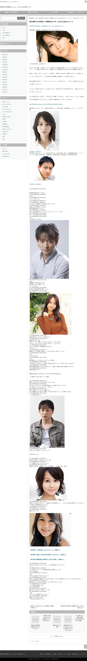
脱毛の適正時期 (6, 126)
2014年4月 (5, 81)
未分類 (4, 119)
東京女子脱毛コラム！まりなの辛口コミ (16, 7)
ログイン (4, 148)
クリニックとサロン (7, 109)
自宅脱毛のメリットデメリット (76, 12)
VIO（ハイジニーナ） (7, 104)
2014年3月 (5, 84)
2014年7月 (5, 76)
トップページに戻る (34, 641)
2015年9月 (5, 57)
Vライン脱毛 (54, 12)
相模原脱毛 (5, 124)
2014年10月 (5, 69)
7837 (4, 30)
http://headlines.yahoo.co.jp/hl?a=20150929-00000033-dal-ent (46, 104)
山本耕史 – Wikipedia (35, 184)
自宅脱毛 (4, 133)
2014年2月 (5, 86)
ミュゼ (4, 114)
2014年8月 (5, 74)
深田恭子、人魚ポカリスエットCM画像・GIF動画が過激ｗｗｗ (42, 606)
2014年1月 (5, 89)
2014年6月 (5, 79)
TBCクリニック (6, 101)
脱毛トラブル (5, 131)
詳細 (36, 18)
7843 (4, 27)
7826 (4, 37)
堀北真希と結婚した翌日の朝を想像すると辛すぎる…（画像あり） (49, 554)
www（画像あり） (6, 32)
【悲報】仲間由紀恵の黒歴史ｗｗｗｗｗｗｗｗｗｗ (35, 627)
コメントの (6, 153)
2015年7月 (5, 62)
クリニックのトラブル (7, 111)
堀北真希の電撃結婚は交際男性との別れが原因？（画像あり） (48, 559)
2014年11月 (5, 66)
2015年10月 (5, 54)
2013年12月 (5, 91)
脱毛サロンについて (7, 129)
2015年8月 (5, 59)
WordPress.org (6, 156)
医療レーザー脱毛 (32, 12)
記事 (3, 136)
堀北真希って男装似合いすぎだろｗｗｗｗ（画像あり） (46, 550)
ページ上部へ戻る (85, 647)
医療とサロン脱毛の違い (11, 12)
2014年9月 (5, 71)
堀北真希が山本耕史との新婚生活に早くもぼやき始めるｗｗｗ (46, 26)
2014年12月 (5, 64)
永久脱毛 (4, 121)
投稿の (5, 151)
